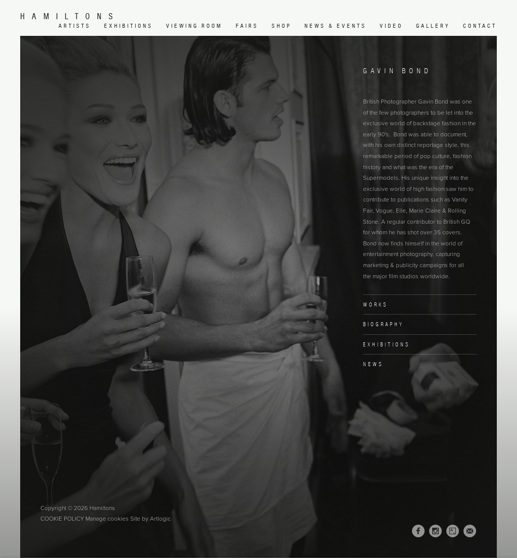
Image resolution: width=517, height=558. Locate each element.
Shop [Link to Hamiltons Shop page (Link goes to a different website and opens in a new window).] (281, 26)
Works (375, 304)
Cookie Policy (62, 518)
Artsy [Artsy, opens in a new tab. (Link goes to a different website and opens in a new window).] (452, 531)
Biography (383, 324)
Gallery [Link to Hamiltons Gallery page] (433, 26)
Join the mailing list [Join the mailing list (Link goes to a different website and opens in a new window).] (469, 531)
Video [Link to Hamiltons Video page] (391, 26)
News (373, 364)
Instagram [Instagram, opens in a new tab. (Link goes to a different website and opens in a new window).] (435, 531)
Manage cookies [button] (107, 518)
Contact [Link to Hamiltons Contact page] (480, 26)
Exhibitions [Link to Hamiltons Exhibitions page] (128, 26)
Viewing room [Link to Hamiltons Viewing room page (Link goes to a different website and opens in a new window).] (194, 26)
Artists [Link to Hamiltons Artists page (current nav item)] (75, 26)
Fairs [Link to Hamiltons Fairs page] (247, 26)
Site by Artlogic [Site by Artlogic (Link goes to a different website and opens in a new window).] (150, 518)
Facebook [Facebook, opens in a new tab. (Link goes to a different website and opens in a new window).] (418, 531)
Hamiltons (70, 16)
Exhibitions (386, 344)
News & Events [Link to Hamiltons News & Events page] (335, 26)
